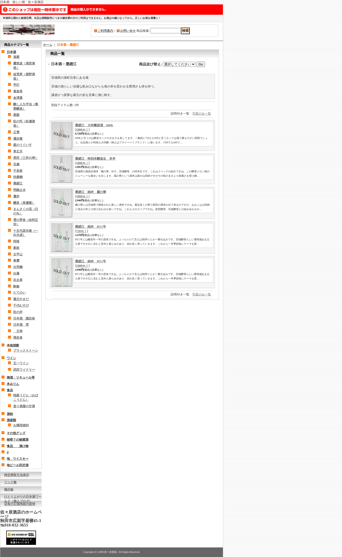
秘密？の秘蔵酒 (17, 439)
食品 (10, 390)
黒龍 (16, 115)
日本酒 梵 (21, 324)
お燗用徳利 (21, 425)
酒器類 (11, 420)
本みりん (13, 384)
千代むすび (21, 305)
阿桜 (16, 241)
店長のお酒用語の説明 (19, 504)
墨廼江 (18, 183)
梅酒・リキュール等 (21, 377)
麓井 (16, 196)
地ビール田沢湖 (17, 465)
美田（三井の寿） (25, 158)
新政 (16, 248)
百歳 (16, 164)
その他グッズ (16, 433)
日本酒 (11, 52)
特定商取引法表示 (16, 475)
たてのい (19, 292)
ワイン (11, 358)
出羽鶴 (18, 267)
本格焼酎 (13, 345)
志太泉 (18, 280)
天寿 (18, 331)
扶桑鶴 (18, 177)
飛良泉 (18, 337)
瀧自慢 (18, 138)
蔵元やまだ (21, 299)
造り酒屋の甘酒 (24, 406)
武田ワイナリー (24, 370)
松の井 (18, 312)
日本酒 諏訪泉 (24, 318)
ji (8, 452)
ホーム (47, 45)
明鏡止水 (19, 190)
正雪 (16, 132)
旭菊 (16, 57)
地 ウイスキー (17, 459)
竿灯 (16, 85)
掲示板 (8, 489)
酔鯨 (16, 286)
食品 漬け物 (17, 446)
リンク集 (10, 482)
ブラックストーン (25, 350)
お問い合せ (128, 31)
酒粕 (10, 414)
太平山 (18, 254)
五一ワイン (21, 363)
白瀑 (16, 273)
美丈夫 (18, 151)
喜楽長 (18, 91)
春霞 (16, 260)
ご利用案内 (105, 31)
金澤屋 (18, 98)
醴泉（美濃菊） (24, 203)
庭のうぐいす (22, 145)
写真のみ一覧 (201, 113)
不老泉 (18, 171)
